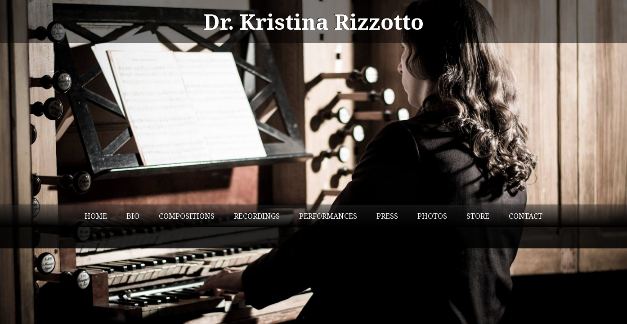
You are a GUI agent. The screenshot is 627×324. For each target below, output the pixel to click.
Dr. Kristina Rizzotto (313, 21)
